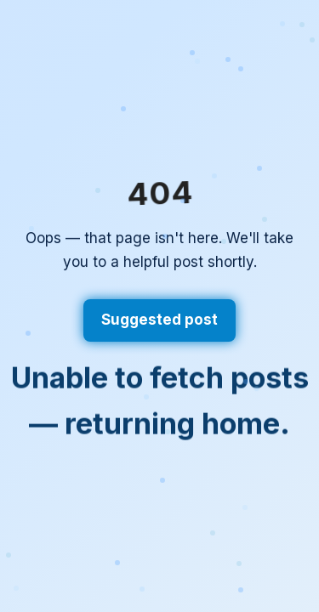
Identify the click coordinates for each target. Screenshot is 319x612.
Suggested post (159, 319)
